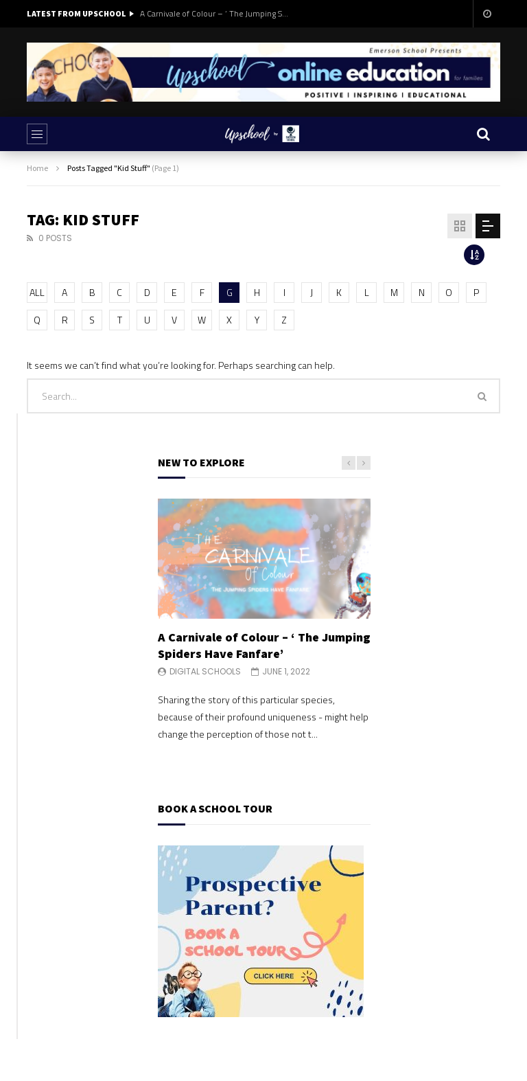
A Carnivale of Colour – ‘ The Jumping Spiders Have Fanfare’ (215, 13)
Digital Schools (205, 671)
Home (37, 168)
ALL (37, 292)
